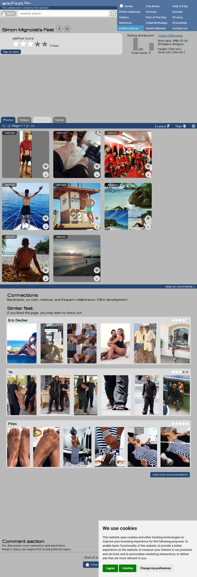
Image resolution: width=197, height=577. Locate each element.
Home (129, 6)
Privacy (177, 17)
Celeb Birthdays (156, 22)
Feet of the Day (156, 17)
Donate (177, 11)
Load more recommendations (170, 474)
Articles (151, 11)
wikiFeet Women (129, 28)
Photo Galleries (129, 11)
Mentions (125, 22)
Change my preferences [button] (155, 568)
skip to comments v (180, 286)
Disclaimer (179, 22)
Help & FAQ (180, 6)
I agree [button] (110, 568)
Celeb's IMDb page (170, 35)
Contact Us (180, 28)
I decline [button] (127, 568)
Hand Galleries (156, 28)
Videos (124, 17)
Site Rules (152, 6)
